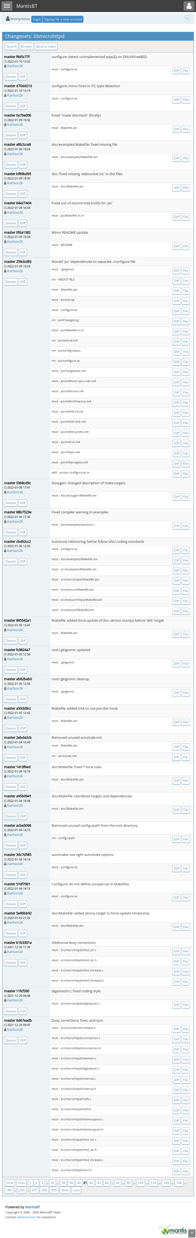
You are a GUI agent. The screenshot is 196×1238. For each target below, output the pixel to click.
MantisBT (32, 1207)
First (10, 1183)
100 (140, 1183)
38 (63, 1183)
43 (99, 1183)
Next (65, 1190)
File (185, 70)
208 (44, 1190)
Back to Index (46, 46)
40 (79, 1183)
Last (76, 1190)
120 (153, 1183)
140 (166, 1183)
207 (34, 1190)
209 (54, 1190)
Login (37, 19)
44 (107, 1183)
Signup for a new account (63, 19)
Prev (21, 1183)
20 (52, 1183)
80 (128, 1183)
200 (22, 1190)
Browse (26, 46)
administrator (26, 1217)
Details (11, 76)
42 (91, 1183)
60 (118, 1183)
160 (179, 1183)
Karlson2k (15, 65)
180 (9, 1190)
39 (71, 1183)
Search (11, 46)
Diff (22, 76)
